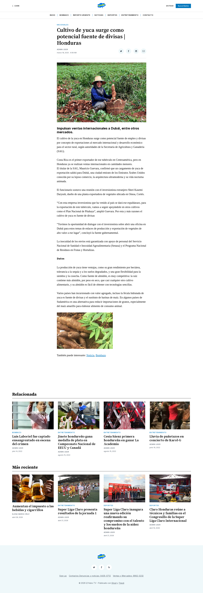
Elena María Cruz (21, 514)
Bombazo (64, 15)
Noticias (98, 15)
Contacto (148, 15)
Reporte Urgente (81, 15)
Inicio (52, 15)
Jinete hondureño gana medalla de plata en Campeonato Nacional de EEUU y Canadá (76, 442)
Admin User (62, 49)
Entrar (169, 6)
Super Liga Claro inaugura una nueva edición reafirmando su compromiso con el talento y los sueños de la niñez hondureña (124, 519)
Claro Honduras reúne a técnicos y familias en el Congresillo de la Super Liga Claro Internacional (168, 515)
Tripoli (121, 583)
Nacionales (63, 25)
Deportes (112, 15)
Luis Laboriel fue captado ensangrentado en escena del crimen (31, 440)
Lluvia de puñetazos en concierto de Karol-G (166, 438)
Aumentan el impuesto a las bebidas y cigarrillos (33, 508)
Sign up (63, 576)
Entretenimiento (130, 15)
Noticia (90, 355)
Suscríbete (183, 6)
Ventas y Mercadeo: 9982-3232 (128, 576)
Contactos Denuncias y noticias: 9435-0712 (90, 576)
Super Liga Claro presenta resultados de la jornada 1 (77, 511)
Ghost (114, 583)
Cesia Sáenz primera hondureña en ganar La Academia (121, 440)
